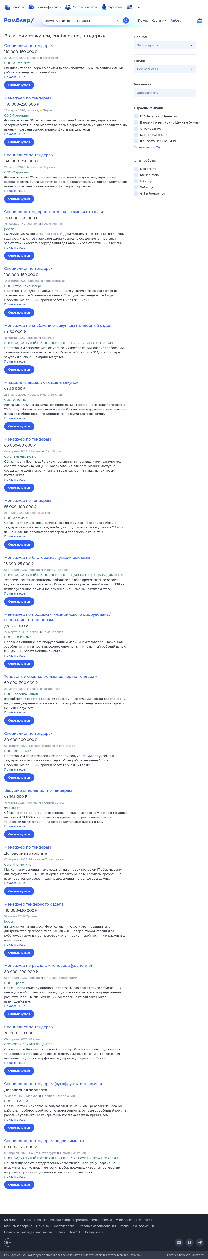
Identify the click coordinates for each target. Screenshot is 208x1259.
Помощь (42, 1226)
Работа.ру (197, 1255)
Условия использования (98, 1226)
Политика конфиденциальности (28, 1232)
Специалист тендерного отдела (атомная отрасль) (53, 212)
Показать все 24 (147, 147)
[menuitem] (14, 7)
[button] (66, 73)
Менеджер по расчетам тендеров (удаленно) (48, 965)
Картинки (159, 21)
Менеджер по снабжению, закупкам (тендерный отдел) (58, 325)
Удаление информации (137, 1226)
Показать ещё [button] (14, 77)
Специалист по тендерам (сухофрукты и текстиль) (53, 1084)
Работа (175, 21)
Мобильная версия (18, 1226)
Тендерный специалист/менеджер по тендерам (50, 676)
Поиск (143, 21)
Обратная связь (64, 1226)
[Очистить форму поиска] (117, 20)
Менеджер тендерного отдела (34, 904)
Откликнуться (19, 85)
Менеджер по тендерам (27, 98)
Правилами (136, 1255)
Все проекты (94, 1232)
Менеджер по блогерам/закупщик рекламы (47, 557)
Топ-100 (75, 1232)
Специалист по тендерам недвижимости (44, 1141)
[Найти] (126, 20)
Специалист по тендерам (29, 45)
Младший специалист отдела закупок (41, 382)
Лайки (60, 1232)
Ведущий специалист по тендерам (38, 790)
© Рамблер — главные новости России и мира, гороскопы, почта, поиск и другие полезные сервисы (78, 1220)
